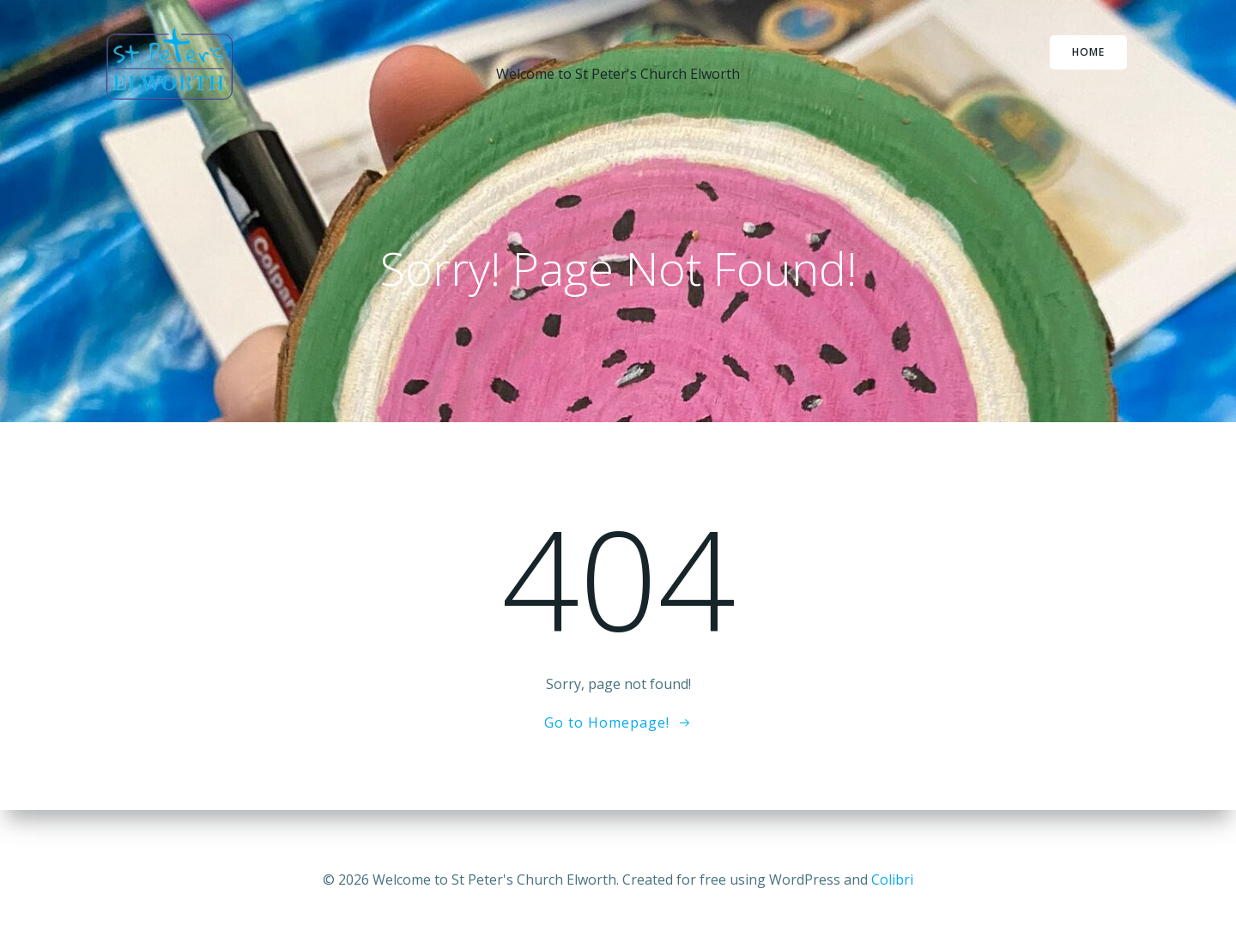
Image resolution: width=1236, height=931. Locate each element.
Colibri (892, 879)
